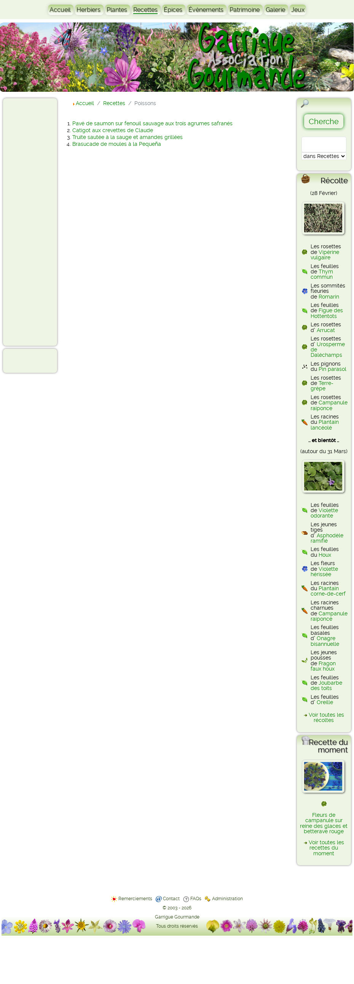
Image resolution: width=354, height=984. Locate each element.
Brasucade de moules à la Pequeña (116, 144)
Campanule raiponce (329, 405)
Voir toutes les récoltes (326, 717)
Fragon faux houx (323, 666)
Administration (227, 898)
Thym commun (322, 274)
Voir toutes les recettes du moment (326, 847)
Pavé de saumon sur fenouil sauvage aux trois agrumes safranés (152, 123)
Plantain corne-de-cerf (328, 591)
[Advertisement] (36, 221)
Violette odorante (324, 513)
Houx (325, 555)
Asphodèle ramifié (327, 538)
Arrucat (326, 330)
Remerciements (135, 898)
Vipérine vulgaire (325, 254)
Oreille (325, 702)
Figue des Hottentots (327, 313)
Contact (171, 898)
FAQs (195, 898)
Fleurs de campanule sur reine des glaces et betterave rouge (324, 823)
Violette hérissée (324, 571)
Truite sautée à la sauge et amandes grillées (127, 137)
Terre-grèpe (322, 385)
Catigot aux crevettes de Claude (112, 130)
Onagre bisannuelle (325, 641)
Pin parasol (332, 369)
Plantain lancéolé (325, 424)
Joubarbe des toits (326, 685)
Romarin (329, 297)
